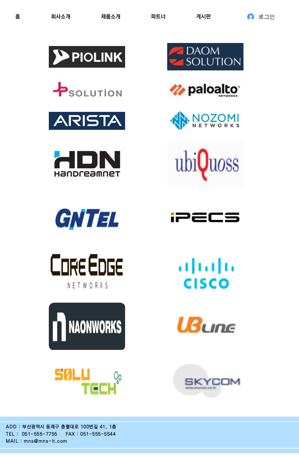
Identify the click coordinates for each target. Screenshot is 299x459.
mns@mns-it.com (45, 441)
